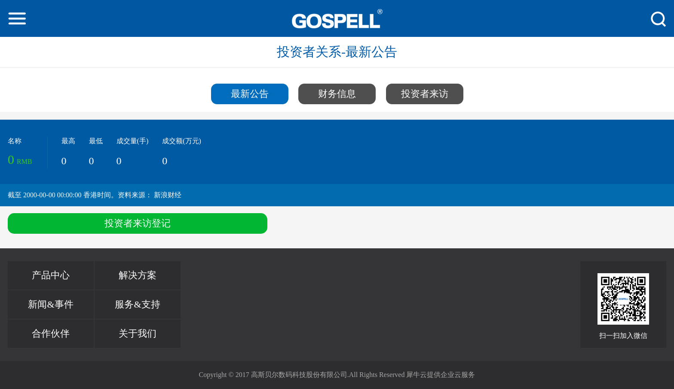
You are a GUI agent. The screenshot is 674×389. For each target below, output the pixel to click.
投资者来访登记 (137, 223)
